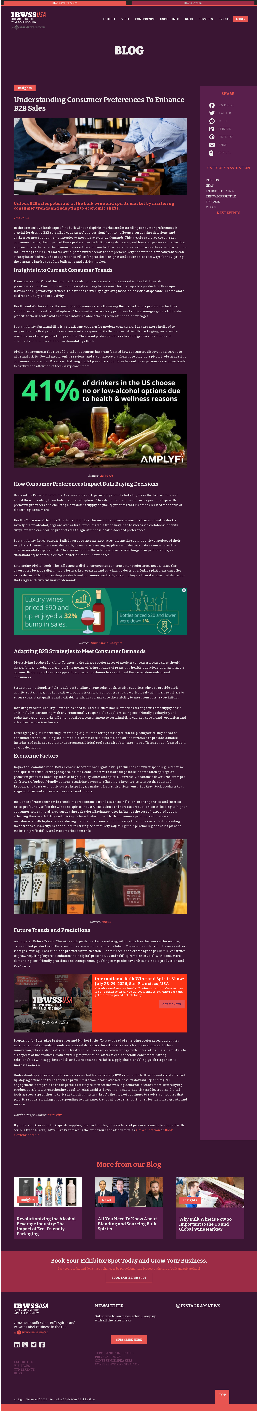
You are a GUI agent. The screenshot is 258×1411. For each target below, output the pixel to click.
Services (206, 19)
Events (224, 19)
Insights (25, 88)
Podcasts (213, 202)
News (210, 185)
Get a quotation (148, 1130)
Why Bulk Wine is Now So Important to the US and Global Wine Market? (205, 1224)
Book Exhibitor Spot (129, 1277)
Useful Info (169, 19)
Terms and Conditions (114, 1353)
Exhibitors (23, 1362)
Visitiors (22, 1366)
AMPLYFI (106, 475)
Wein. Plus (54, 1115)
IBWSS (106, 922)
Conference (145, 19)
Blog (189, 19)
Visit (125, 19)
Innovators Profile (221, 196)
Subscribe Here (129, 1339)
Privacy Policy (108, 1357)
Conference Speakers (113, 1361)
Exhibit (109, 19)
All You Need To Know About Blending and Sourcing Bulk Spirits (127, 1223)
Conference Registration (117, 1364)
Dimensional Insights (106, 643)
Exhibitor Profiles (220, 191)
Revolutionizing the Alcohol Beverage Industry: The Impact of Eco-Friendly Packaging (46, 1226)
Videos (211, 207)
